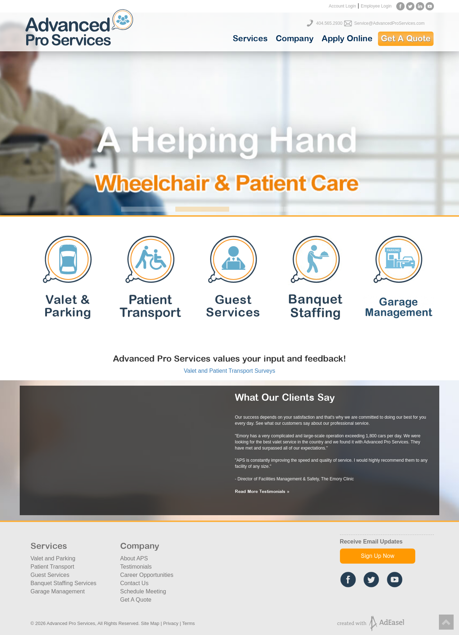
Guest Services (49, 575)
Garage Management (57, 591)
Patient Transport (52, 567)
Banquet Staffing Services (63, 583)
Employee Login (376, 6)
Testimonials (136, 567)
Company (294, 38)
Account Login (342, 6)
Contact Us (134, 583)
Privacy (171, 623)
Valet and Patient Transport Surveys (229, 371)
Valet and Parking (52, 558)
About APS (134, 558)
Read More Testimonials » (262, 491)
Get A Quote (406, 38)
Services (250, 38)
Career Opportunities (147, 575)
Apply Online (347, 38)
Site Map (150, 623)
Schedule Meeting (143, 591)
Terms (188, 623)
